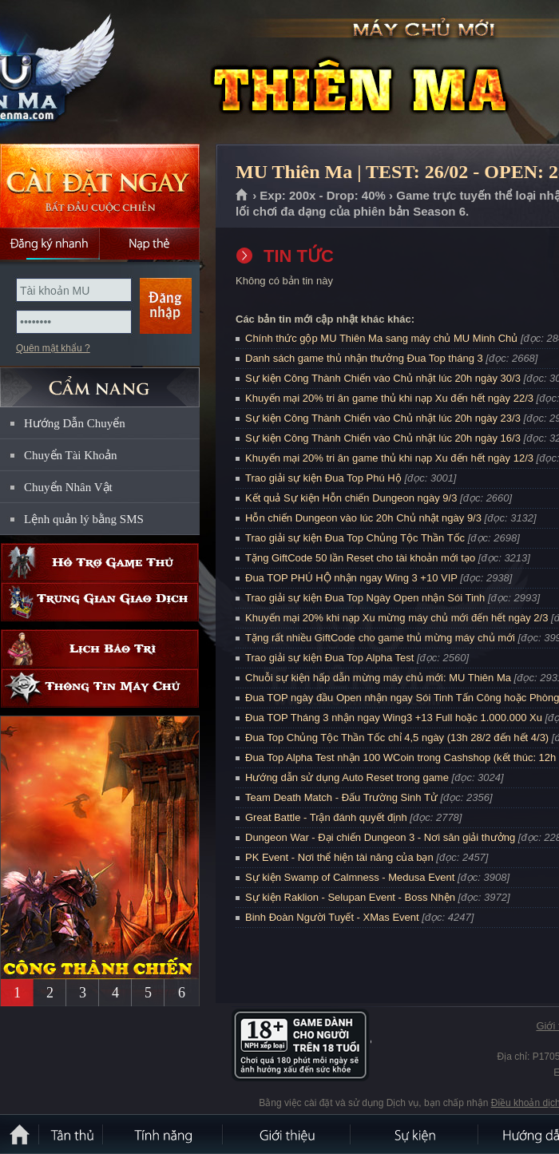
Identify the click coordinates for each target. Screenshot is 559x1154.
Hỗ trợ (100, 562)
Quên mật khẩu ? (53, 348)
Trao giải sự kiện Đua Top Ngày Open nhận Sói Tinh (365, 598)
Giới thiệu (287, 1134)
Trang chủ (242, 196)
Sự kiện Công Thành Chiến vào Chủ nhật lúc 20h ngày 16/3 (383, 438)
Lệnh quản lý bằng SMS (84, 519)
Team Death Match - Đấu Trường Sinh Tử (341, 797)
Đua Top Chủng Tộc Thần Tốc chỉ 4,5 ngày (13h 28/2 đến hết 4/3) (397, 738)
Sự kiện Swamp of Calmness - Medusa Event (349, 877)
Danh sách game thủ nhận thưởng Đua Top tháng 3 (364, 358)
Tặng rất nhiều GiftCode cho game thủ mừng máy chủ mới (380, 638)
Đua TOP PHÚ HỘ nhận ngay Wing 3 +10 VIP (351, 578)
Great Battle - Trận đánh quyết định (326, 817)
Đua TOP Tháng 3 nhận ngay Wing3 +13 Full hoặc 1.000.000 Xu (393, 718)
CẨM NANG (100, 380)
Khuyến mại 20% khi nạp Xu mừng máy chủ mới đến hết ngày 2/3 (396, 618)
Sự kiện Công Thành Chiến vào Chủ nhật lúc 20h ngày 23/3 (383, 418)
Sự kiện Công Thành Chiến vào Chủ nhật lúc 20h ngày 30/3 (383, 378)
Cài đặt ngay (100, 186)
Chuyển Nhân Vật (68, 487)
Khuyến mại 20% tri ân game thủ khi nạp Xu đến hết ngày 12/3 (389, 458)
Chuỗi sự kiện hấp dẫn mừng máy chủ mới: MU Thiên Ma (378, 678)
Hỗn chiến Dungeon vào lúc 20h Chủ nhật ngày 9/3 (363, 518)
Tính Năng (164, 1134)
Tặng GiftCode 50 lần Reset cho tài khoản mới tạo (360, 558)
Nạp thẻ (150, 244)
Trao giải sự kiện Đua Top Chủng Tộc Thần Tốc (355, 538)
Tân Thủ (72, 1134)
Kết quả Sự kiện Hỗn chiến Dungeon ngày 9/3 (351, 498)
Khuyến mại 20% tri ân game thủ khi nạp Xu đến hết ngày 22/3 (389, 398)
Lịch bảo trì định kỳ (100, 648)
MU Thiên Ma (115, 73)
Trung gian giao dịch (100, 601)
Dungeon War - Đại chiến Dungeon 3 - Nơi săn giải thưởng (380, 837)
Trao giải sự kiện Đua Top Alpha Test (329, 658)
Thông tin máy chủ (100, 688)
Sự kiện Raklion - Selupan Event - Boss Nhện (350, 897)
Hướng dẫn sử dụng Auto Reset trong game (347, 777)
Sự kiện (415, 1134)
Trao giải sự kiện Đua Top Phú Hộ (323, 478)
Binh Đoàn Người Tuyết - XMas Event (332, 917)
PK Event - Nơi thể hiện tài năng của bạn (339, 857)
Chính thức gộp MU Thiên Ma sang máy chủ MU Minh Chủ (381, 338)
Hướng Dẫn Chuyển (74, 423)
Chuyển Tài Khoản (70, 455)
